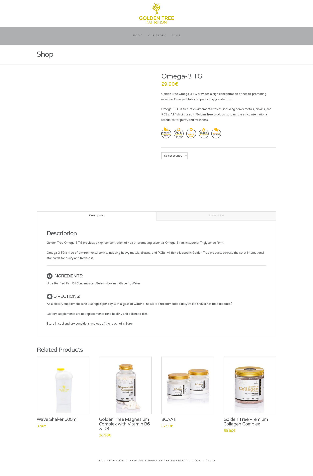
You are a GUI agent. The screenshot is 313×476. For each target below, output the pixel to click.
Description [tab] (96, 215)
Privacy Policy (177, 460)
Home (101, 460)
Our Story (117, 460)
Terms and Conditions (145, 460)
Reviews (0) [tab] (216, 215)
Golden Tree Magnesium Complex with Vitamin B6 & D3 (124, 424)
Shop (212, 460)
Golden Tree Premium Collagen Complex (246, 422)
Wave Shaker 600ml (57, 419)
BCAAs (168, 419)
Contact (198, 460)
